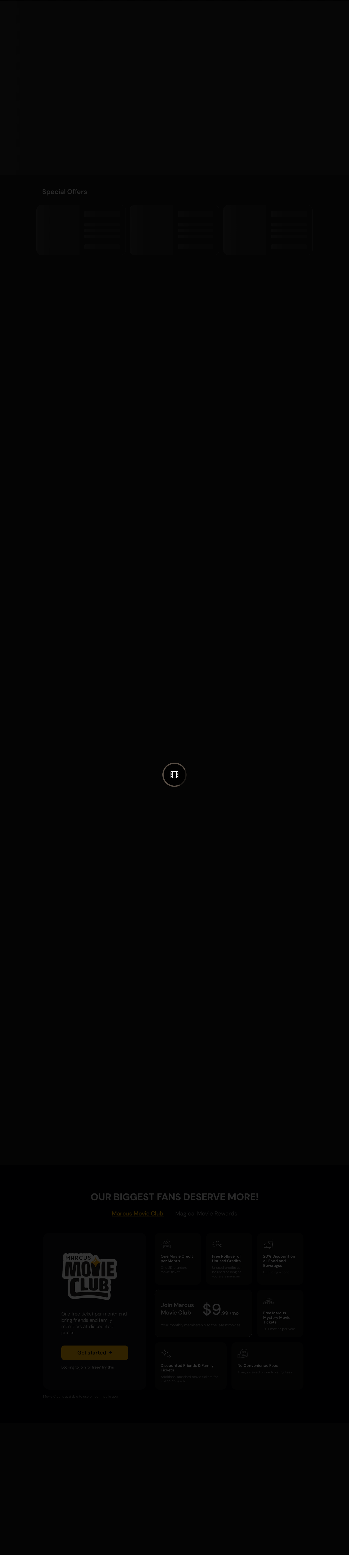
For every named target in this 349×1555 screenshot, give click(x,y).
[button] (174, 775)
